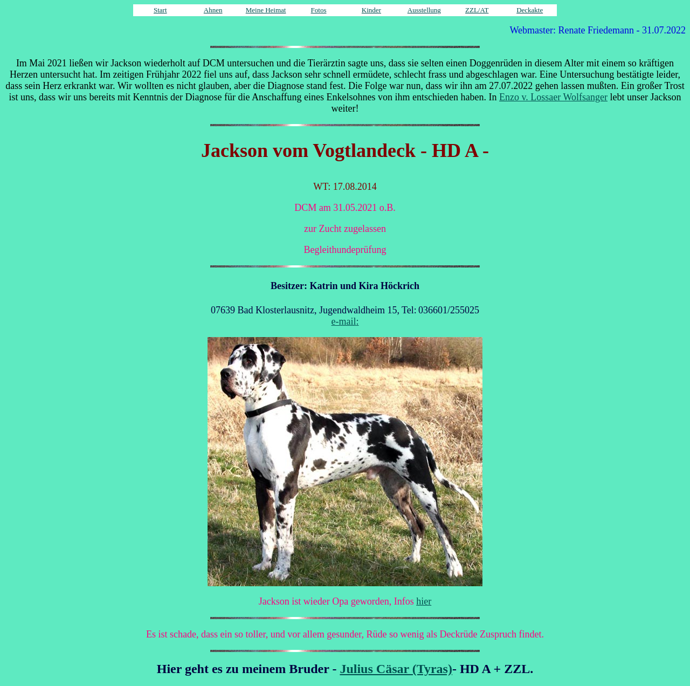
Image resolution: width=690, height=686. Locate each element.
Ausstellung (424, 10)
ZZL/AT (476, 10)
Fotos (319, 10)
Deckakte (529, 10)
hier (423, 601)
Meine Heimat (266, 10)
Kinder (371, 10)
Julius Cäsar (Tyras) (396, 669)
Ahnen (213, 10)
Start (160, 10)
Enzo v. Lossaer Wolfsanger (553, 97)
